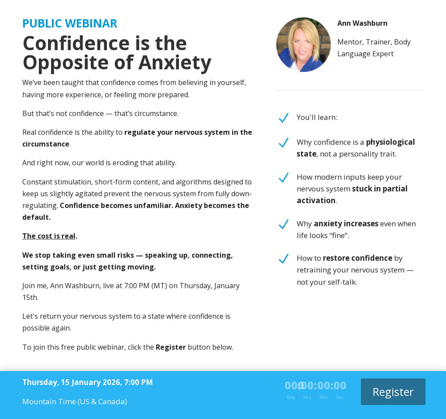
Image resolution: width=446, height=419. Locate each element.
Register (393, 391)
